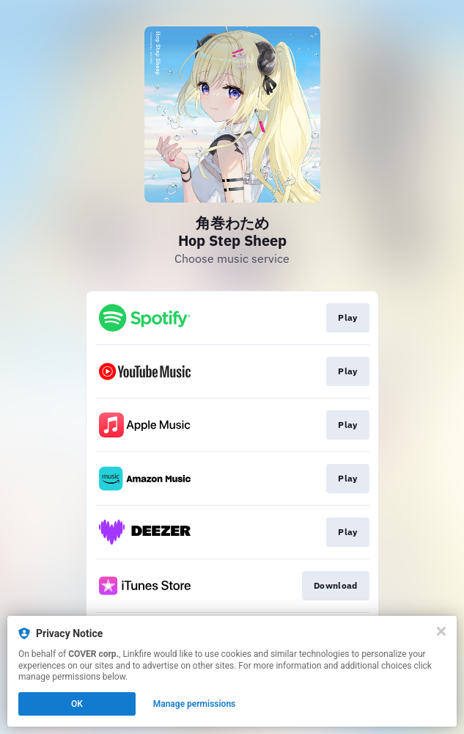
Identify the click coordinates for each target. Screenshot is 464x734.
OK (77, 704)
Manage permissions (194, 704)
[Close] (441, 631)
